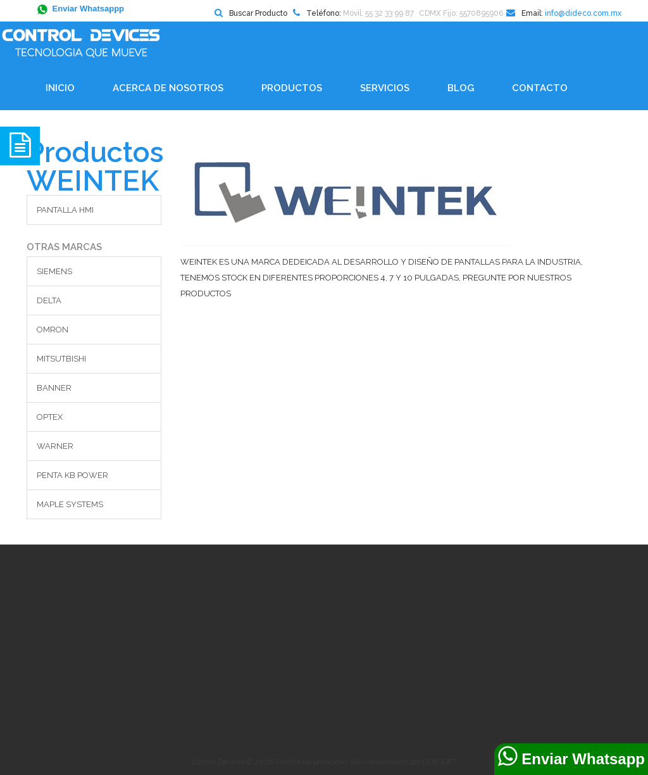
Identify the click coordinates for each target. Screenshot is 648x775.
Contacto (540, 88)
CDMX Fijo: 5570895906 (461, 13)
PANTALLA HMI (65, 210)
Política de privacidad (312, 761)
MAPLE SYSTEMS (70, 504)
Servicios (384, 88)
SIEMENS (54, 271)
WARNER (55, 446)
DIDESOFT (439, 761)
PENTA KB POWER (72, 475)
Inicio (60, 88)
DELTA (49, 300)
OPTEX (50, 417)
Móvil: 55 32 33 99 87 (378, 13)
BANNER (54, 388)
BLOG (460, 88)
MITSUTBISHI (61, 358)
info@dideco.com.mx (583, 13)
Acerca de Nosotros (168, 88)
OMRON (52, 329)
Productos (291, 88)
